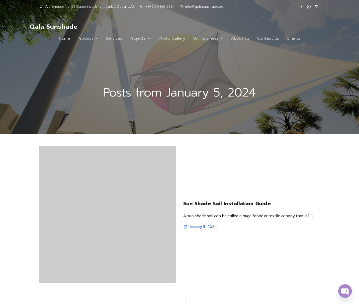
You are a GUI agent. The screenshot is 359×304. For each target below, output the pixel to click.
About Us (240, 39)
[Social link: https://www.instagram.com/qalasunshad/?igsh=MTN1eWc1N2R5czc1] (316, 6)
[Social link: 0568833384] (309, 6)
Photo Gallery (171, 39)
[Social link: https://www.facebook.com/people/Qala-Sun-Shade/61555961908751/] (301, 6)
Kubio (235, 285)
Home (64, 39)
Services (114, 39)
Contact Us (268, 39)
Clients (293, 39)
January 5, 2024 (200, 227)
